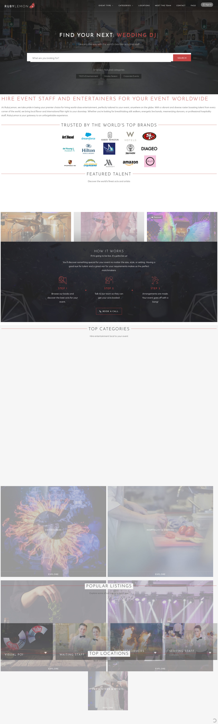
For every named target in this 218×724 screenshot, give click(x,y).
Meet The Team (163, 6)
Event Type (105, 6)
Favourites (115, 668)
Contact (180, 6)
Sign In (207, 5)
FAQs (193, 6)
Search (180, 57)
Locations (144, 6)
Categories (125, 6)
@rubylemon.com (69, 664)
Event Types (116, 661)
